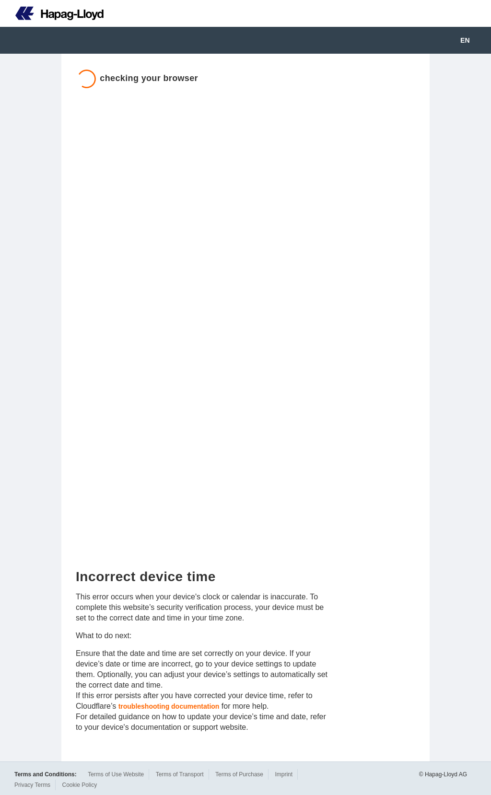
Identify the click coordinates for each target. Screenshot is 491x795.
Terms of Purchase (239, 774)
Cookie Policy (79, 785)
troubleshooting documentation (169, 706)
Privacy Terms (32, 785)
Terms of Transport (180, 774)
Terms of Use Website (116, 774)
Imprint (283, 774)
